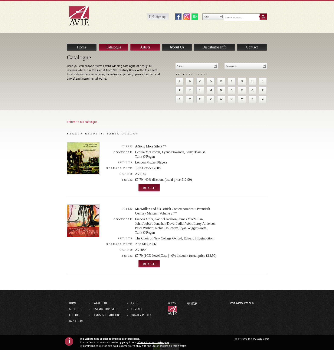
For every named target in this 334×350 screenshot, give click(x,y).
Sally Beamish (196, 152)
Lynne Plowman (173, 152)
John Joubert (143, 223)
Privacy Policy (141, 315)
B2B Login (76, 321)
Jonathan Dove (164, 223)
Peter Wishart (144, 228)
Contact (252, 42)
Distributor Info (214, 42)
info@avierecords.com (230, 303)
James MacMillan (191, 219)
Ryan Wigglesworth (193, 228)
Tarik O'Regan (145, 156)
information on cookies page (153, 342)
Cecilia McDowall (147, 152)
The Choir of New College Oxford (158, 238)
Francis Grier (144, 219)
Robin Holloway (166, 228)
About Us (177, 42)
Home (81, 42)
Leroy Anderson (204, 223)
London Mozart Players (151, 162)
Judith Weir (184, 223)
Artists (145, 42)
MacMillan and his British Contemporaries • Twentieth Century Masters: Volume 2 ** (172, 211)
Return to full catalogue (82, 122)
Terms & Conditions (106, 315)
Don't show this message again (252, 339)
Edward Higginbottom (199, 238)
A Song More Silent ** (151, 146)
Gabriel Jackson (166, 219)
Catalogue (113, 42)
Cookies (74, 315)
